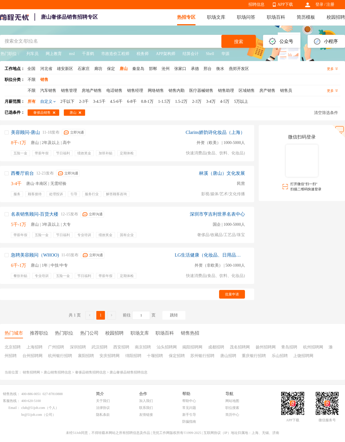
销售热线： (11, 394)
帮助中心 (189, 401)
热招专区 (186, 17)
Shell (210, 54)
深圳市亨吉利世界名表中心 (217, 214)
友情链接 (146, 415)
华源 (225, 54)
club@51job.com (33, 408)
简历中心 (232, 415)
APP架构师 (165, 54)
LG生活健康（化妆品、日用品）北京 (210, 255)
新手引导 (189, 415)
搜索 (238, 41)
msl (72, 54)
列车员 (32, 54)
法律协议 (103, 408)
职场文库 (216, 17)
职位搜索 (232, 408)
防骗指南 (189, 422)
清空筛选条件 (326, 113)
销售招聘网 (31, 372)
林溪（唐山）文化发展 (222, 173)
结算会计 (191, 54)
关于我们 (103, 401)
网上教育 (54, 54)
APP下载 (285, 4)
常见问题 (189, 408)
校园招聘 (336, 17)
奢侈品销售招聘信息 (90, 372)
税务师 (143, 54)
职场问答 (246, 17)
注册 (330, 4)
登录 (319, 4)
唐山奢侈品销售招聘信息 (128, 372)
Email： (14, 408)
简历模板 (306, 17)
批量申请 (232, 294)
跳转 (174, 315)
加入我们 (146, 401)
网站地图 (232, 401)
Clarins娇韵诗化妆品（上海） (215, 132)
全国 (31, 69)
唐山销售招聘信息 (57, 372)
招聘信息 (256, 4)
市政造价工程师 (115, 54)
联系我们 (146, 408)
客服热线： (11, 401)
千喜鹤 (88, 54)
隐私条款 (103, 415)
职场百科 (276, 17)
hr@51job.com (31, 415)
